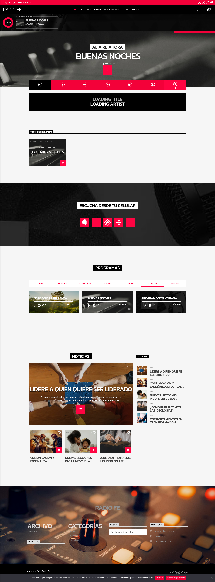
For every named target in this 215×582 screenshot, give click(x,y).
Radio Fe (12, 9)
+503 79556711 (161, 536)
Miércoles (85, 283)
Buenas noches (108, 55)
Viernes (130, 283)
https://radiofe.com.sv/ (164, 531)
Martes (62, 283)
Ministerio (95, 9)
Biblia (33, 432)
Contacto (135, 9)
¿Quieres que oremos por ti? (17, 2)
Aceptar (160, 578)
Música (33, 141)
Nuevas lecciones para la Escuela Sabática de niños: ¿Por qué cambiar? (79, 459)
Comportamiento (80, 382)
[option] (47, 152)
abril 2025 (33, 531)
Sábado (152, 283)
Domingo (175, 283)
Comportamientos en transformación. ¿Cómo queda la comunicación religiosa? (166, 421)
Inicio (80, 9)
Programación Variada (159, 298)
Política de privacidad (176, 578)
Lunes (39, 283)
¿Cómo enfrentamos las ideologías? (115, 459)
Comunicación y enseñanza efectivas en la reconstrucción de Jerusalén (45, 459)
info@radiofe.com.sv (163, 541)
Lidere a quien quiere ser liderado (80, 389)
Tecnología (74, 540)
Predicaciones (45, 141)
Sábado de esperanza (50, 298)
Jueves (107, 283)
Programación (115, 9)
